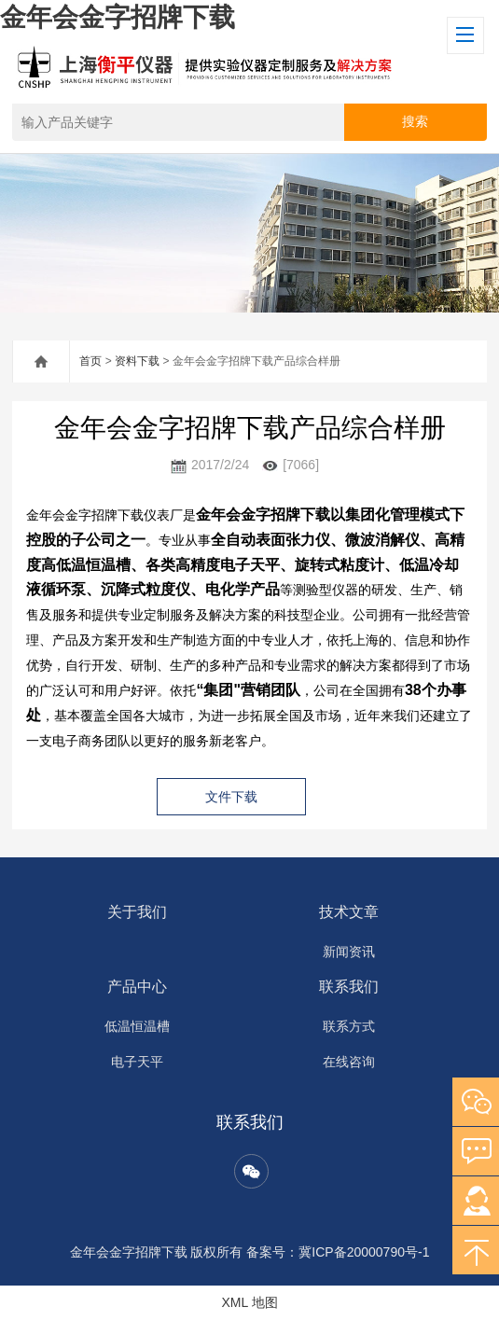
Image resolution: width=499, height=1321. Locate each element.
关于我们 (137, 912)
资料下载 (137, 361)
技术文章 (349, 912)
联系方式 (349, 1026)
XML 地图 (249, 1302)
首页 (90, 361)
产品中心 (137, 986)
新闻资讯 (349, 951)
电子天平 (137, 1061)
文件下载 (231, 796)
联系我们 (349, 986)
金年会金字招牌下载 (117, 17)
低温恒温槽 (137, 1026)
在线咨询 (349, 1061)
